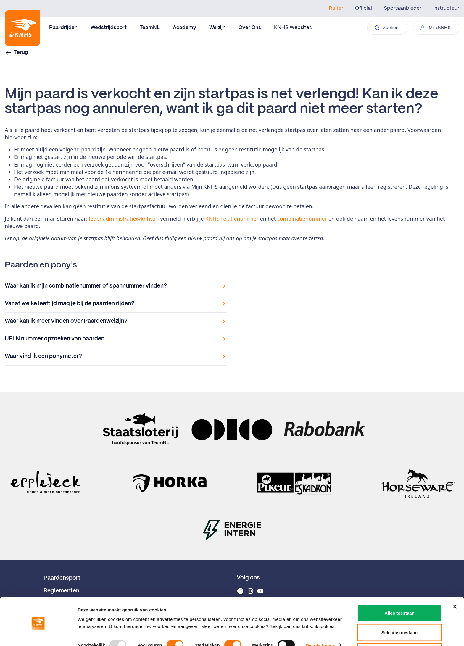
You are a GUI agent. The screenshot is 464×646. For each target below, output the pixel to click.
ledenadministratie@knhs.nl (124, 218)
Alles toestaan (399, 591)
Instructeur (446, 8)
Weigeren (399, 630)
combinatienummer (302, 218)
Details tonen (320, 623)
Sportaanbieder (402, 8)
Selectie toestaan (399, 610)
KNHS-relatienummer (232, 218)
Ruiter (336, 8)
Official (363, 8)
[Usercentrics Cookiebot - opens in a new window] (38, 634)
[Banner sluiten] (455, 585)
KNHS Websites (293, 27)
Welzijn (217, 27)
